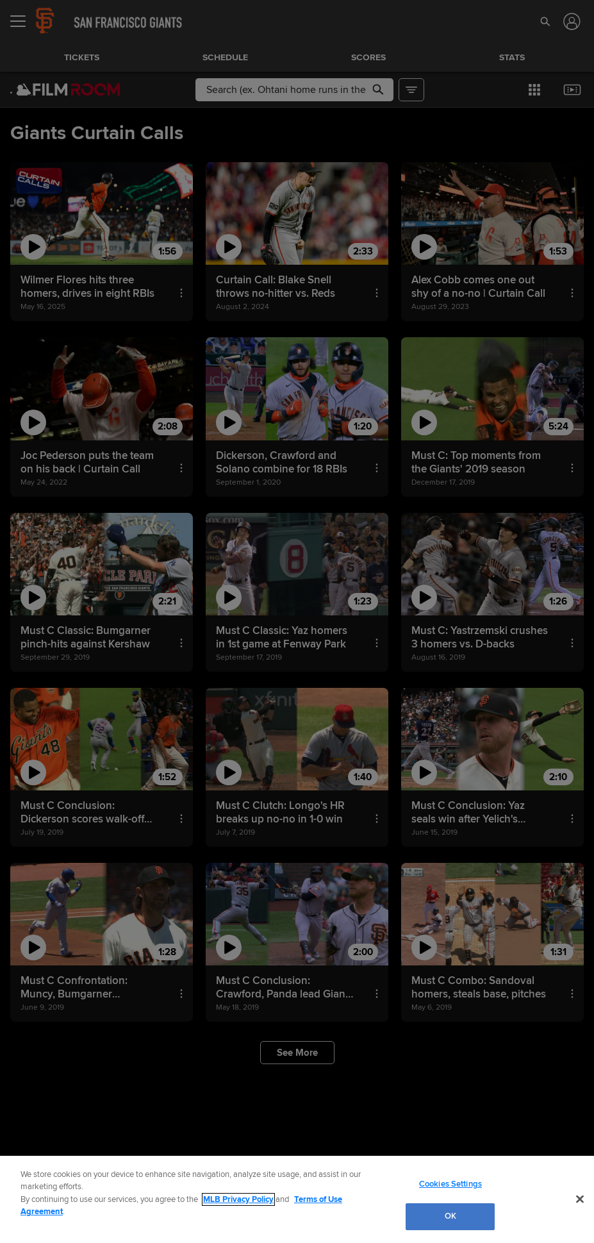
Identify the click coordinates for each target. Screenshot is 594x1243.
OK (450, 1216)
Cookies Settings (450, 1184)
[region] (297, 1199)
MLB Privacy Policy (238, 1199)
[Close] (580, 1199)
